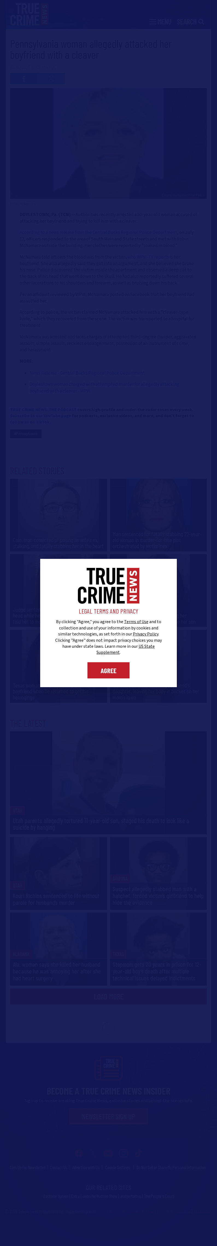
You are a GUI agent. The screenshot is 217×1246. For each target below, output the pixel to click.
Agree (108, 670)
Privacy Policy (145, 634)
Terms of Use (136, 622)
